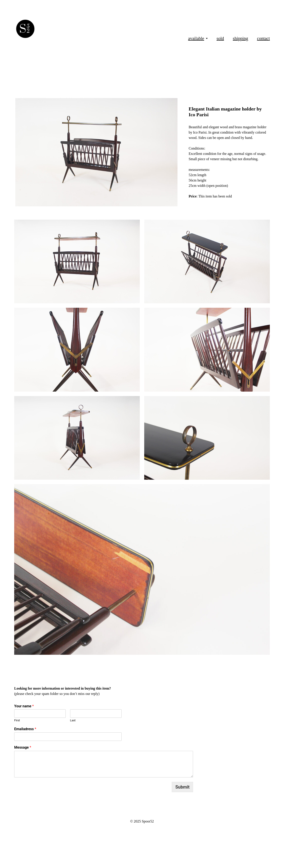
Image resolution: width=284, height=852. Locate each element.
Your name (24, 706)
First (17, 720)
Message (22, 747)
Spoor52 (148, 821)
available (196, 38)
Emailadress (25, 729)
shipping (240, 38)
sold (220, 38)
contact (263, 38)
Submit (182, 787)
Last (73, 720)
